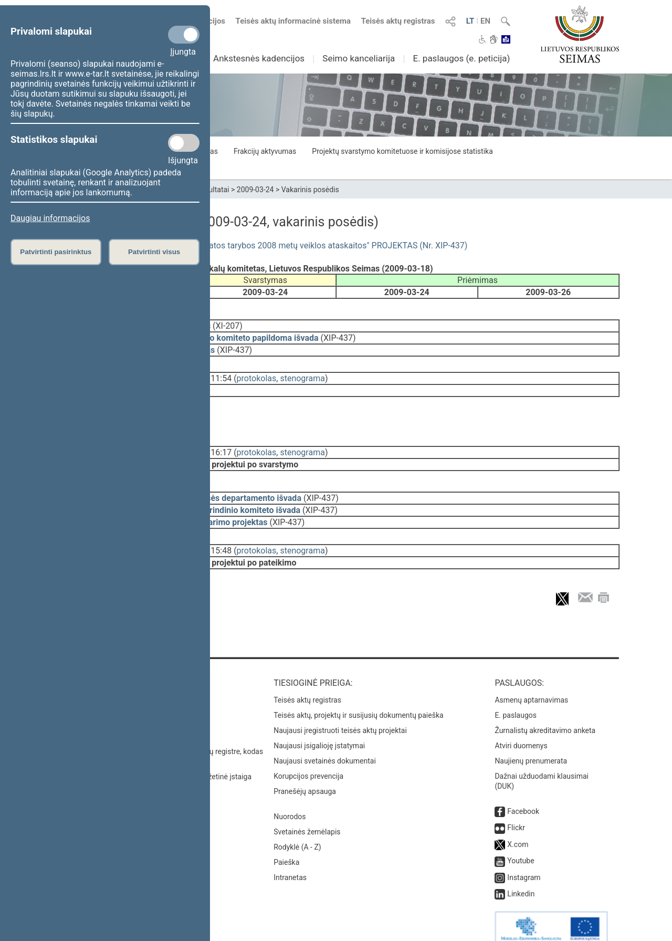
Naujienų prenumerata (531, 737)
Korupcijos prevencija (308, 752)
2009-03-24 (255, 189)
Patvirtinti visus (154, 252)
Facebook (523, 787)
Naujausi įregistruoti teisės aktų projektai (340, 706)
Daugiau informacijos (50, 218)
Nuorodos (290, 792)
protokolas (257, 371)
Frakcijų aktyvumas (265, 151)
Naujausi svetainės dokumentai (325, 737)
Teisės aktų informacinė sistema (293, 21)
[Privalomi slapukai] (184, 35)
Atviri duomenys (521, 721)
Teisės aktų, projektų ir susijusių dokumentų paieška (358, 691)
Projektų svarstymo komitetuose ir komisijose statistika (402, 151)
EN (485, 21)
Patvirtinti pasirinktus (55, 252)
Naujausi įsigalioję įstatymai (319, 721)
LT (470, 21)
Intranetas (290, 853)
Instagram (523, 853)
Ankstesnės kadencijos (258, 58)
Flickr (516, 803)
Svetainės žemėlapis (307, 807)
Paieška (286, 838)
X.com (517, 820)
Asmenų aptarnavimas (531, 676)
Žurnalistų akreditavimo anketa (545, 706)
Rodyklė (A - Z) (297, 823)
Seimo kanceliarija (358, 58)
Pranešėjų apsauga (305, 767)
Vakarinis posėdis (310, 189)
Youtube (520, 836)
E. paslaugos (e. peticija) (461, 58)
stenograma (302, 371)
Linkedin (520, 869)
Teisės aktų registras (398, 21)
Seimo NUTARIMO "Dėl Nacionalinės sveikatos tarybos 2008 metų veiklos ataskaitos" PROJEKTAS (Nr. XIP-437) (259, 245)
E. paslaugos (516, 691)
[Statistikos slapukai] (184, 143)
